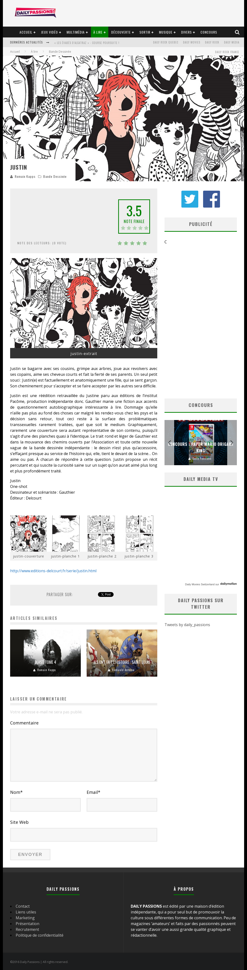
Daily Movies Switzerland (199, 584)
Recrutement (27, 929)
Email (93, 792)
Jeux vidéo (49, 32)
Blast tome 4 (45, 662)
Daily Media (231, 42)
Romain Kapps (25, 176)
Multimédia (76, 32)
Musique (165, 32)
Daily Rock (212, 42)
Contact (23, 906)
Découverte (121, 32)
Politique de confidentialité (39, 935)
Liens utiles (26, 912)
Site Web (19, 822)
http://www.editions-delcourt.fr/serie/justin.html (53, 570)
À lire (98, 32)
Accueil (26, 32)
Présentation (27, 923)
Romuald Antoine (123, 670)
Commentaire (24, 723)
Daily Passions (202, 458)
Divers (186, 32)
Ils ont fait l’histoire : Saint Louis (122, 662)
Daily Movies (191, 42)
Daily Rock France (227, 52)
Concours (208, 32)
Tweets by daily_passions (187, 624)
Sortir (144, 32)
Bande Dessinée (55, 176)
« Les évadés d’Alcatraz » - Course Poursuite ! (86, 43)
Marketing (25, 917)
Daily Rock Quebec (165, 42)
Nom (16, 792)
